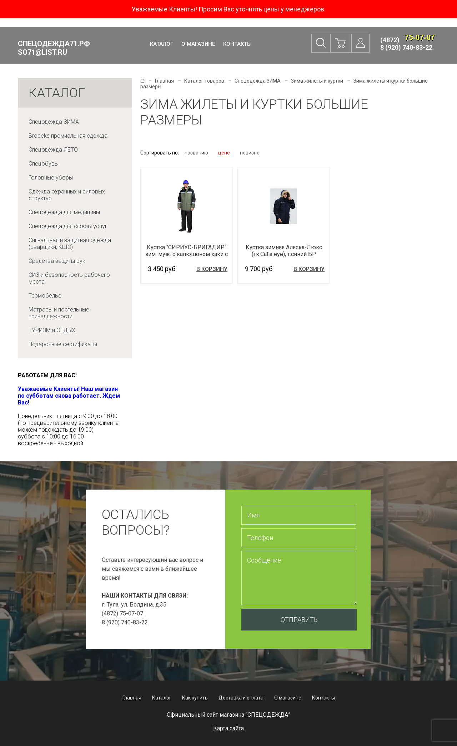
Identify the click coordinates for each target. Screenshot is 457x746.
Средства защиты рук (57, 260)
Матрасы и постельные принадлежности (59, 313)
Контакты (237, 44)
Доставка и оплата (241, 698)
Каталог (161, 44)
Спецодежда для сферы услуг (68, 226)
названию (196, 153)
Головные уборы (51, 177)
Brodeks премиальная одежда (68, 135)
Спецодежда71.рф (54, 48)
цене (224, 153)
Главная (164, 81)
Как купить (195, 698)
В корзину (211, 269)
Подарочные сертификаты (63, 344)
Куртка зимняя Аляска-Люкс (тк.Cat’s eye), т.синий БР (284, 250)
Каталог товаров (204, 81)
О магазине (198, 44)
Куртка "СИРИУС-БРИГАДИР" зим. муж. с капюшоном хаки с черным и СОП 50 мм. (186, 254)
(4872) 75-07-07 (122, 613)
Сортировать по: (159, 153)
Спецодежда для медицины (64, 212)
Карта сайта (228, 728)
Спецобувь (43, 163)
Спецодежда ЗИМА (54, 121)
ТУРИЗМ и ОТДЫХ (52, 330)
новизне (250, 153)
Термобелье (45, 295)
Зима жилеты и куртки (317, 81)
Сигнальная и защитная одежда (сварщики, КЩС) (70, 243)
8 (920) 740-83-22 (406, 47)
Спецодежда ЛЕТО (53, 149)
